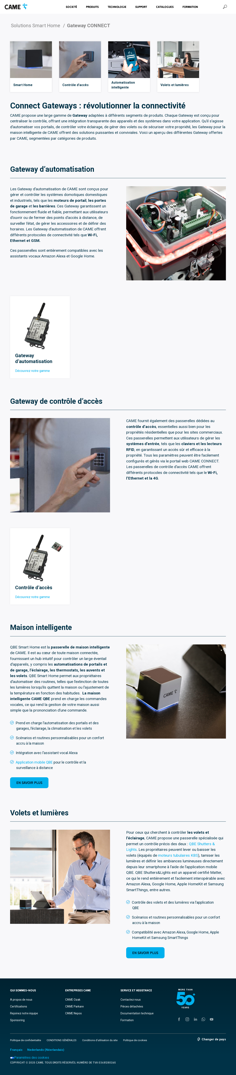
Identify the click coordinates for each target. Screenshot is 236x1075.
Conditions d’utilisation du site (99, 1040)
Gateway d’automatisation (33, 358)
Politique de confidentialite (25, 1040)
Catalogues (165, 6)
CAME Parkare (74, 1006)
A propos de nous (21, 999)
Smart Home (23, 85)
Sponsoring (17, 1020)
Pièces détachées (132, 1006)
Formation (190, 6)
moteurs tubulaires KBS (178, 855)
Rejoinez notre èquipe (24, 1013)
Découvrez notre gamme (32, 371)
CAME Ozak (72, 999)
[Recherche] (225, 7)
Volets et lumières (174, 85)
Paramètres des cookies (29, 1057)
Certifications (18, 1006)
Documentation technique (137, 1013)
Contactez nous (131, 999)
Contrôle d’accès (75, 85)
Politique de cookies (135, 1040)
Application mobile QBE (34, 762)
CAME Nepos (73, 1013)
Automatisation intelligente (123, 85)
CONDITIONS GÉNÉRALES (62, 1040)
